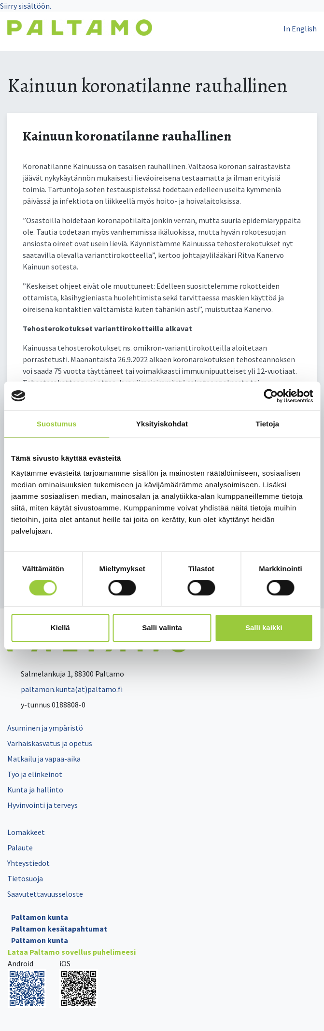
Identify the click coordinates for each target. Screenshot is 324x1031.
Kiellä (60, 627)
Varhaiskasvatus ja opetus (49, 743)
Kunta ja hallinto (35, 789)
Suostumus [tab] (57, 424)
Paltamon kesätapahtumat (59, 928)
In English (300, 28)
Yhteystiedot (28, 863)
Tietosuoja (25, 878)
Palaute (20, 847)
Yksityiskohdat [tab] (162, 424)
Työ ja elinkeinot (34, 774)
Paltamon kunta (39, 917)
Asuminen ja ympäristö (45, 728)
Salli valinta (162, 627)
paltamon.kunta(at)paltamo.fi (65, 689)
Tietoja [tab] (267, 424)
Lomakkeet (26, 832)
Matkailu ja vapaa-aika (44, 758)
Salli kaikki (263, 627)
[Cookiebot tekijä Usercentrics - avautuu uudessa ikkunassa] (270, 396)
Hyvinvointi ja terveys (42, 805)
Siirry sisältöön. (25, 6)
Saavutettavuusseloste (45, 894)
